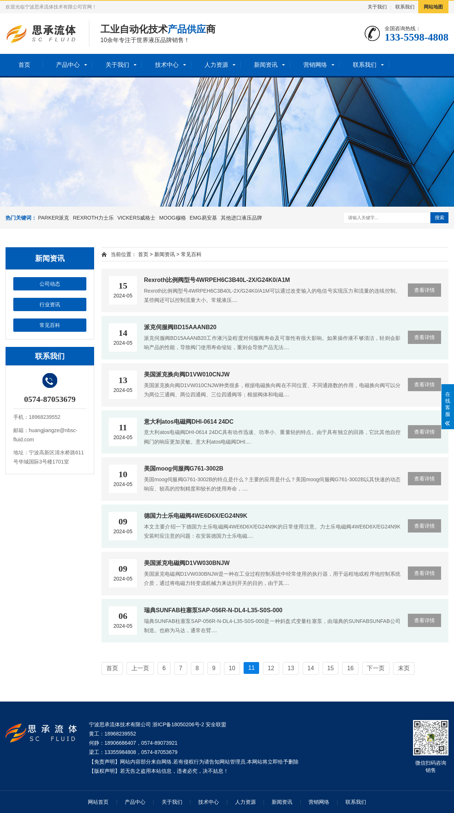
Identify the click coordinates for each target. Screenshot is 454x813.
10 (232, 668)
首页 (24, 65)
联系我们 (405, 7)
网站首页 (98, 802)
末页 (404, 668)
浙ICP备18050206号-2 (178, 724)
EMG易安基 (203, 218)
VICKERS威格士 (136, 218)
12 (271, 668)
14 (310, 668)
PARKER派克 (53, 218)
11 (251, 668)
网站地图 (433, 7)
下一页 (376, 668)
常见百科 (49, 325)
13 (291, 668)
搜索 (439, 217)
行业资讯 (49, 304)
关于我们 (377, 7)
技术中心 (167, 65)
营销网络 (315, 65)
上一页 (140, 668)
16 (350, 668)
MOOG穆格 (172, 218)
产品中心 (68, 65)
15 (330, 668)
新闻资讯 (266, 65)
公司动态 (49, 284)
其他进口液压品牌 (241, 218)
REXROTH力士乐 (93, 218)
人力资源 (216, 65)
